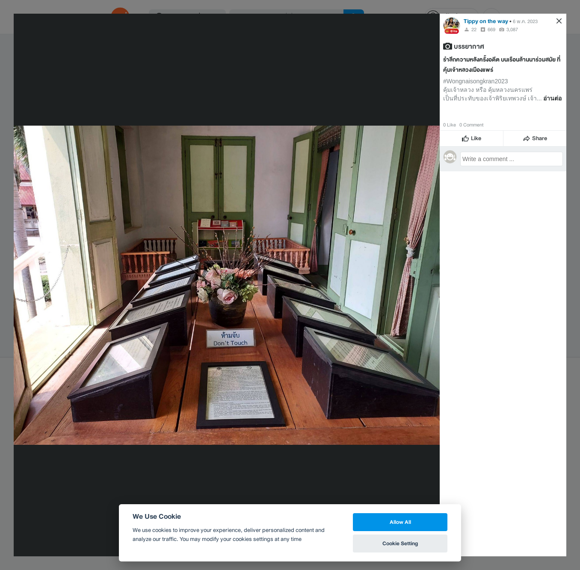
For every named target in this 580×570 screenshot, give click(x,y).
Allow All (400, 522)
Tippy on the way (486, 21)
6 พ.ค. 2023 (525, 21)
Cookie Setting (400, 543)
